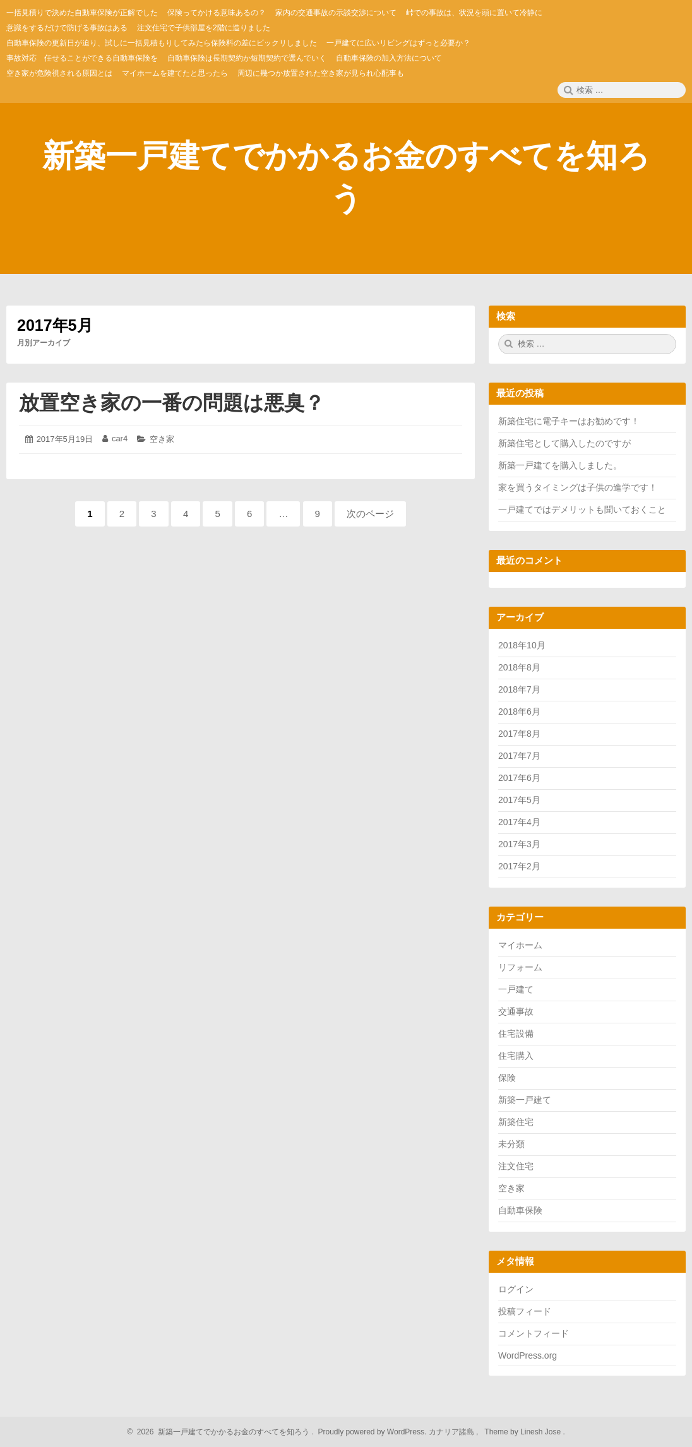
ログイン (516, 1289)
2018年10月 (522, 645)
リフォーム (520, 967)
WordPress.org (527, 1355)
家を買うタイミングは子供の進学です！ (577, 487)
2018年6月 (519, 711)
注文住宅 (516, 1166)
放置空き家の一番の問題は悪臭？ (172, 402)
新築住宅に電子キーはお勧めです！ (569, 421)
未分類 (511, 1144)
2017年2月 (519, 866)
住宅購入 (516, 1056)
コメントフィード (533, 1333)
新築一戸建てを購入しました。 (560, 465)
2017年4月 (519, 822)
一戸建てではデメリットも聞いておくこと (582, 509)
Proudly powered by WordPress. (372, 1431)
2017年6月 (519, 778)
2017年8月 (519, 734)
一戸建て (516, 989)
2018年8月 (519, 667)
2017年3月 (519, 844)
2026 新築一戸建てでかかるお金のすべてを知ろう (221, 1431)
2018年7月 (519, 689)
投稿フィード (524, 1311)
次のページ (370, 513)
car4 (120, 438)
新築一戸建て (524, 1100)
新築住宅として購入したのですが (564, 443)
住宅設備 (516, 1033)
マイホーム (520, 945)
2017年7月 (519, 756)
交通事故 (516, 1011)
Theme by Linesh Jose (523, 1431)
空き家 (162, 439)
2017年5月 (519, 800)
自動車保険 (520, 1210)
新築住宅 (516, 1122)
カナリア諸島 (452, 1431)
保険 (507, 1078)
